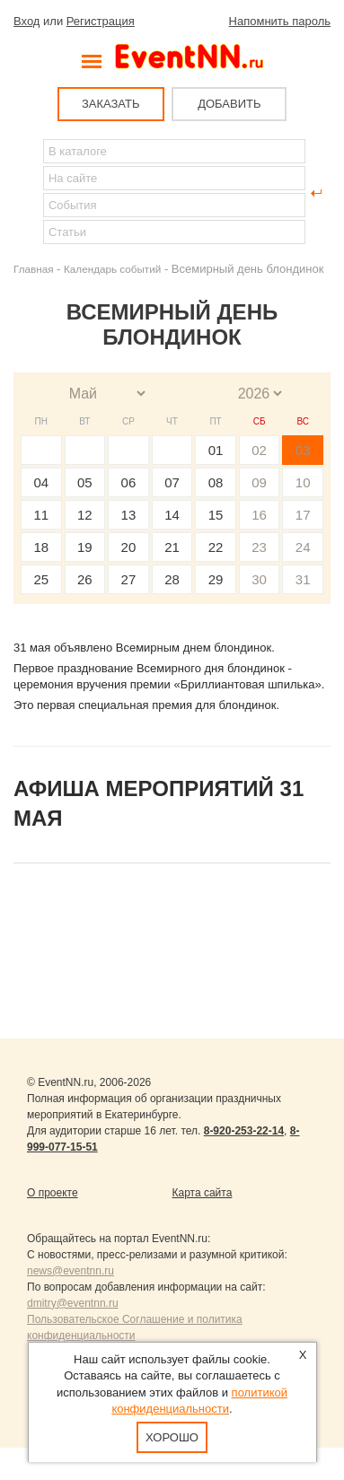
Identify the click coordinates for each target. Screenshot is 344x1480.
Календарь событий (112, 269)
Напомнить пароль (280, 21)
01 (216, 450)
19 (85, 547)
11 (41, 514)
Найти (28, 193)
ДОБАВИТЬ (229, 103)
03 (303, 450)
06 (129, 482)
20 (129, 547)
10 (303, 482)
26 (85, 579)
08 (216, 482)
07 (172, 482)
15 (216, 514)
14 (172, 514)
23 (259, 547)
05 (85, 482)
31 (303, 579)
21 (172, 547)
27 (129, 579)
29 (216, 579)
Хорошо (172, 1437)
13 (129, 514)
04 (41, 482)
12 (85, 514)
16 (259, 514)
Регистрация (100, 21)
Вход (26, 21)
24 (303, 547)
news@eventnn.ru (70, 1271)
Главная (33, 269)
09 (259, 482)
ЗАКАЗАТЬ (111, 103)
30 (259, 579)
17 (303, 514)
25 (41, 579)
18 (41, 547)
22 (216, 547)
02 (259, 450)
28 (172, 579)
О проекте (52, 1193)
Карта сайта (202, 1193)
